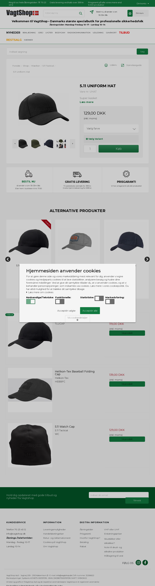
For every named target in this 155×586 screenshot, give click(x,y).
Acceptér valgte (66, 310)
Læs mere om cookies (39, 292)
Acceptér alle (89, 310)
